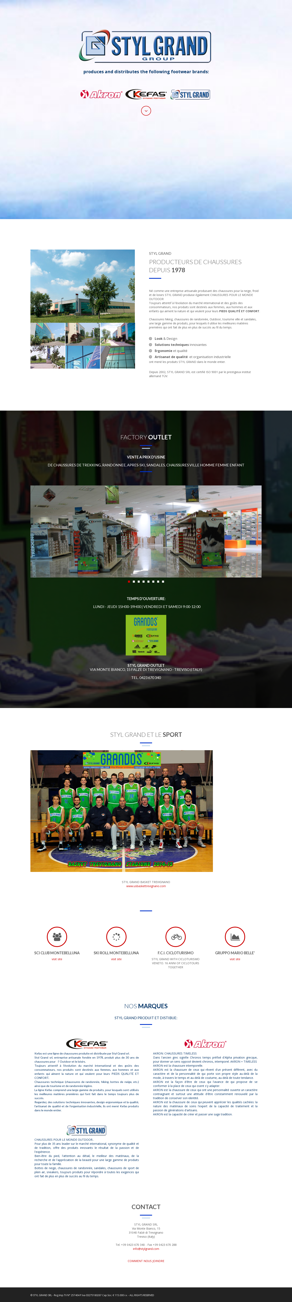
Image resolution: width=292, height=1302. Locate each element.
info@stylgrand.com (146, 1249)
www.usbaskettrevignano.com (146, 886)
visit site (57, 959)
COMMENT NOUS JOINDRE (146, 1261)
